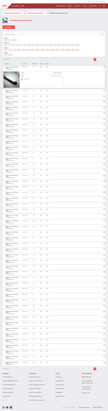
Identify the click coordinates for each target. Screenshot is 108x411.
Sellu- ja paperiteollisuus (37, 385)
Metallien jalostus (34, 377)
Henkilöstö (58, 392)
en (89, 1)
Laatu (25, 63)
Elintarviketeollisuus (35, 396)
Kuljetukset (6, 396)
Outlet (22, 6)
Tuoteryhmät (15, 6)
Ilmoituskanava (60, 396)
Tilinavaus (58, 377)
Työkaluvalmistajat (35, 388)
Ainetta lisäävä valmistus (37, 400)
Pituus (48, 63)
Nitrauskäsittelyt (8, 388)
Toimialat (78, 6)
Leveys (42, 63)
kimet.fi (102, 1)
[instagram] (4, 407)
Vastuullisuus (59, 381)
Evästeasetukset (97, 407)
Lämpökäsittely (60, 6)
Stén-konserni (59, 385)
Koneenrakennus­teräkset (13, 13)
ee (93, 1)
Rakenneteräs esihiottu (37, 13)
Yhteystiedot (86, 393)
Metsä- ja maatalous (35, 392)
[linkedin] (11, 407)
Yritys (85, 6)
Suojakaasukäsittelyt (9, 385)
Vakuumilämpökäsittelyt (10, 381)
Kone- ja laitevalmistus (36, 381)
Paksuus (35, 63)
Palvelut (70, 6)
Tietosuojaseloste (84, 407)
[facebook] (7, 407)
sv (96, 1)
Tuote (8, 63)
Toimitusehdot (59, 388)
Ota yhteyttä (92, 6)
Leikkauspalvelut (8, 392)
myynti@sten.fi (86, 389)
